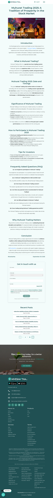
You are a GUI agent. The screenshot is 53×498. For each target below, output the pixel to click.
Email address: (13, 278)
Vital (28, 416)
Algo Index (10, 432)
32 (29, 337)
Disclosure (29, 430)
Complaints (29, 437)
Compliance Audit (31, 439)
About (9, 411)
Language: (12, 272)
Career (9, 416)
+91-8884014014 (15, 391)
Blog (9, 414)
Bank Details (10, 412)
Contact (9, 418)
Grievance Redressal (31, 443)
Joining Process (11, 419)
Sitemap (10, 421)
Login (37, 2)
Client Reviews (30, 445)
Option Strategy (11, 436)
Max (28, 411)
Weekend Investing (12, 434)
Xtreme (9, 428)
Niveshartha (13, 248)
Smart (28, 412)
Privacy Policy (30, 436)
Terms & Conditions (31, 434)
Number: (11, 283)
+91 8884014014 (39, 359)
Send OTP (39, 286)
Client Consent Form (31, 427)
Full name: (12, 267)
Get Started (26, 366)
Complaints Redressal (31, 441)
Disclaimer (29, 428)
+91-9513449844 (15, 394)
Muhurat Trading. (32, 48)
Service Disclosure (31, 432)
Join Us (26, 296)
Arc (28, 414)
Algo (9, 427)
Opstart (10, 430)
